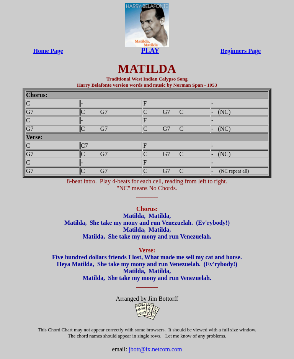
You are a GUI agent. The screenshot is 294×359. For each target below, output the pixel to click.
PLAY (150, 50)
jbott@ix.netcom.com (155, 349)
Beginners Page (240, 51)
